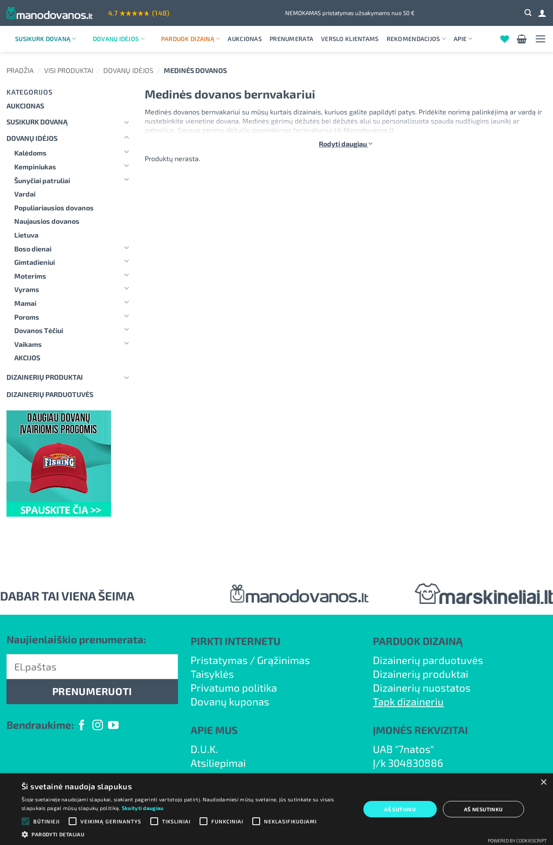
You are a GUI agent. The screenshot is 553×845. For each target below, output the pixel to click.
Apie (463, 39)
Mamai (25, 303)
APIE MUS (214, 730)
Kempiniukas (35, 166)
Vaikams (28, 344)
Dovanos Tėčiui (38, 330)
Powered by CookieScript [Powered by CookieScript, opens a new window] (517, 840)
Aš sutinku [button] (400, 809)
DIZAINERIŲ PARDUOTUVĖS (49, 394)
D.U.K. (204, 749)
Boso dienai (32, 249)
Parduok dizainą (190, 39)
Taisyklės (212, 673)
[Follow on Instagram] (97, 726)
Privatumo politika (234, 687)
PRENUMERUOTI (92, 691)
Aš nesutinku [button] (483, 809)
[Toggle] (126, 122)
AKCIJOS (27, 357)
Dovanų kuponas (230, 701)
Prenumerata (291, 38)
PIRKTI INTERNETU (235, 641)
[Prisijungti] (542, 12)
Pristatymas (219, 660)
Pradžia (20, 70)
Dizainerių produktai (44, 377)
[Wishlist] (504, 38)
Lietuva (26, 235)
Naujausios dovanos (46, 221)
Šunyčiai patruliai (42, 180)
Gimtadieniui (34, 262)
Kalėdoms (30, 153)
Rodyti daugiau (345, 144)
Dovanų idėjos (119, 39)
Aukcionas (245, 38)
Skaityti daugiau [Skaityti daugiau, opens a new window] (143, 808)
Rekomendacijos (416, 39)
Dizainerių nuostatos (421, 687)
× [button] (543, 782)
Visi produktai (68, 70)
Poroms (26, 317)
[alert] (276, 809)
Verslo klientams (349, 38)
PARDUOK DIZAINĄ (418, 641)
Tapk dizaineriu (408, 701)
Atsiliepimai (218, 762)
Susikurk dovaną (45, 39)
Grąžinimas (283, 660)
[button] (527, 12)
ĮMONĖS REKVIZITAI (420, 730)
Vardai (24, 194)
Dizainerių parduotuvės (428, 660)
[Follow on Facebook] (81, 726)
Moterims (30, 276)
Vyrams (26, 289)
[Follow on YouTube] (113, 726)
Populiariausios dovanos (54, 207)
